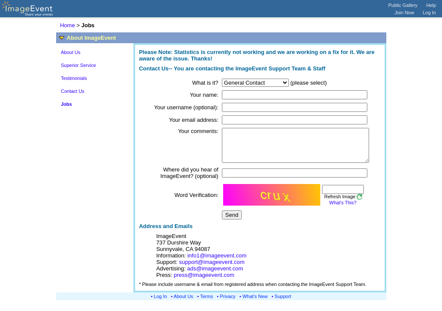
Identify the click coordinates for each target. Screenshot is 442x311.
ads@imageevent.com (215, 275)
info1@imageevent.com (216, 262)
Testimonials (74, 78)
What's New (255, 302)
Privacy (228, 302)
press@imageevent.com (204, 281)
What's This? (331, 209)
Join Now (404, 12)
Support (283, 302)
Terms (206, 302)
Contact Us (72, 91)
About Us (70, 52)
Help (431, 5)
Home (67, 25)
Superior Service (78, 65)
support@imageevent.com (212, 268)
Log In (429, 12)
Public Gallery (403, 5)
